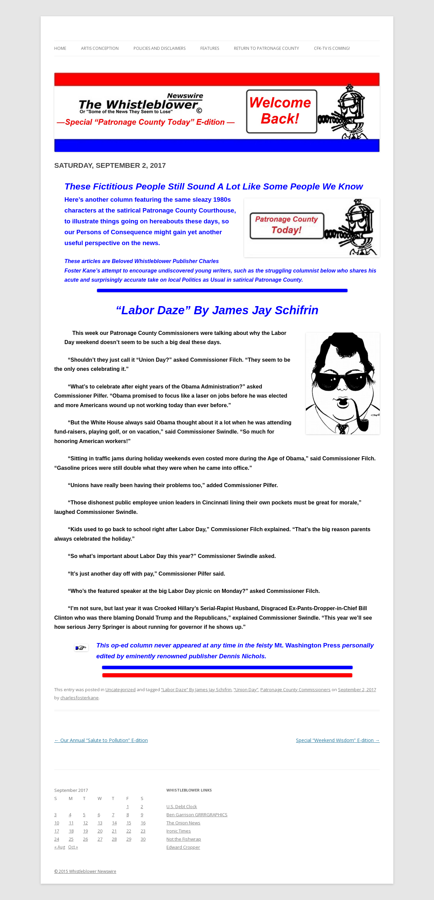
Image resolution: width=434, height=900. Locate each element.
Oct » (73, 847)
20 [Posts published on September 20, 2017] (100, 831)
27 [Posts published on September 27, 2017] (100, 839)
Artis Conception (100, 48)
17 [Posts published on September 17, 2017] (56, 831)
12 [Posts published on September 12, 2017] (85, 823)
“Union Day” (246, 689)
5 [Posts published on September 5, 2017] (84, 815)
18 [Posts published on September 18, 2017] (71, 831)
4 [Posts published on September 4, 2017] (70, 815)
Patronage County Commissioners (295, 689)
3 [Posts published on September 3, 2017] (55, 815)
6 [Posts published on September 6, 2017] (99, 815)
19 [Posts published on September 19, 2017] (85, 831)
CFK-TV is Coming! (332, 48)
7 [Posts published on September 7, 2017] (113, 815)
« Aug (59, 847)
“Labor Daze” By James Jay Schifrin (196, 689)
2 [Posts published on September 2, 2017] (142, 806)
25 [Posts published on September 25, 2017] (71, 839)
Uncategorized (120, 689)
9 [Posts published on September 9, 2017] (142, 815)
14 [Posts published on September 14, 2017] (114, 823)
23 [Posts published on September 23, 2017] (143, 831)
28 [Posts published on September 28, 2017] (114, 839)
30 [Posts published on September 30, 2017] (143, 839)
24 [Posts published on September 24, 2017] (56, 839)
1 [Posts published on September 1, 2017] (127, 806)
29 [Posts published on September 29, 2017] (128, 839)
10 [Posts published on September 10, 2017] (56, 823)
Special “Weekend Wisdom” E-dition (338, 740)
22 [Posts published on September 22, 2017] (128, 831)
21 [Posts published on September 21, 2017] (114, 831)
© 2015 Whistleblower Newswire (85, 871)
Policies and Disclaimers (159, 48)
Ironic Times (178, 831)
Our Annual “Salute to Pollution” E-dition (101, 740)
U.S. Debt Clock (181, 806)
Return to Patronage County (266, 48)
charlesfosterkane (79, 698)
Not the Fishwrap (183, 839)
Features (209, 48)
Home (60, 48)
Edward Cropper (183, 847)
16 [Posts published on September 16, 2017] (143, 823)
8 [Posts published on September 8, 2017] (127, 815)
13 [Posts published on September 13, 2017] (100, 823)
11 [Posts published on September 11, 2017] (71, 823)
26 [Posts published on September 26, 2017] (85, 839)
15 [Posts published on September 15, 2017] (128, 823)
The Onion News (183, 823)
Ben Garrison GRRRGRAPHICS (197, 815)
